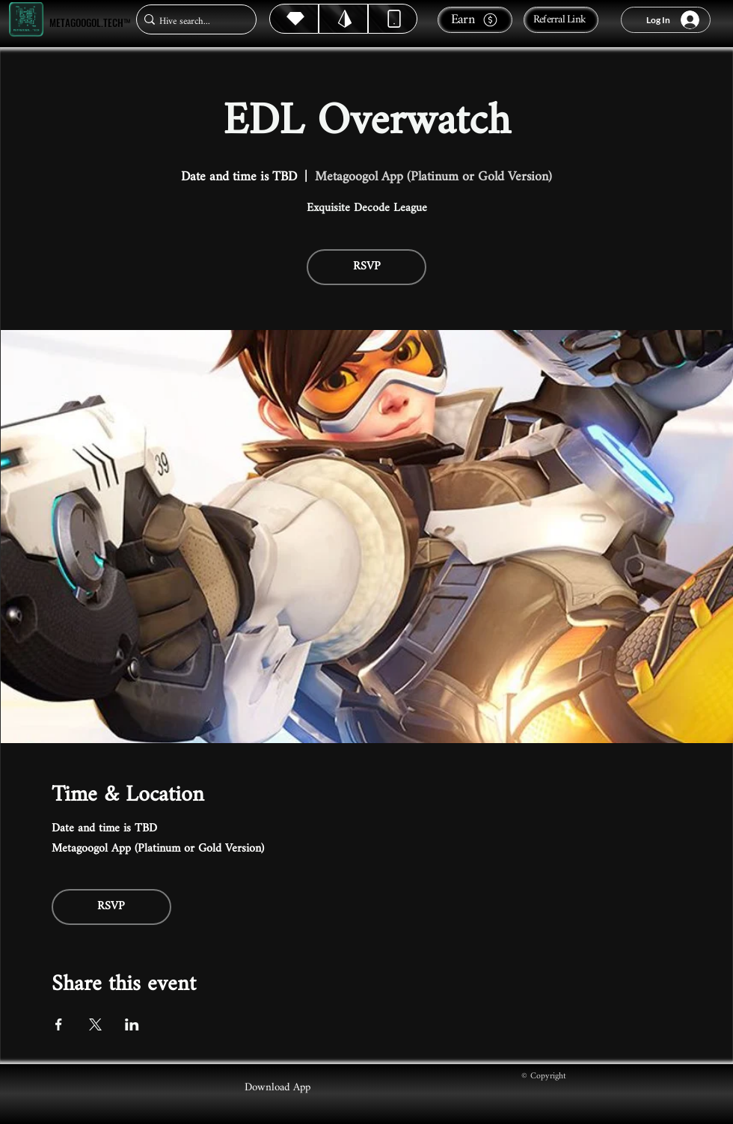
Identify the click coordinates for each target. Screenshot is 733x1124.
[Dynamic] (392, 19)
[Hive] (294, 19)
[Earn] (475, 20)
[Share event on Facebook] (59, 1024)
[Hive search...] (191, 21)
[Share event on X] (95, 1024)
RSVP (367, 266)
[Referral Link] (561, 20)
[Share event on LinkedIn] (132, 1024)
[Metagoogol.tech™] (26, 19)
